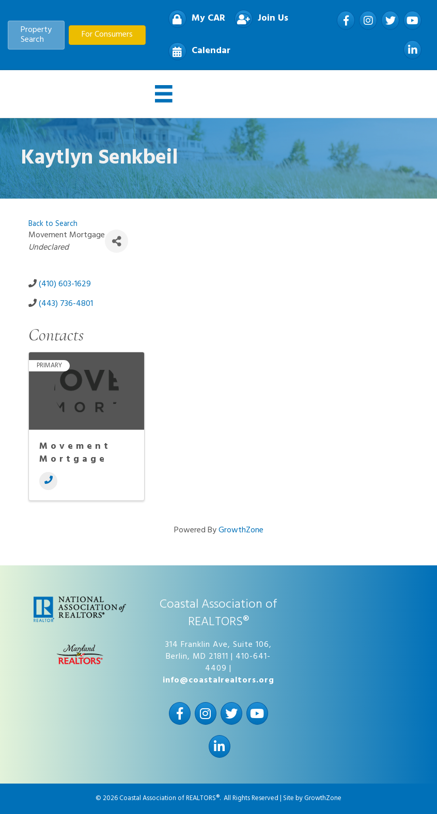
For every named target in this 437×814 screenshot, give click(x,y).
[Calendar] (196, 51)
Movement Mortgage (75, 453)
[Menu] (164, 94)
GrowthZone (240, 530)
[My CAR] (194, 19)
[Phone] (48, 481)
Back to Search (52, 224)
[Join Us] (258, 19)
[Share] (116, 241)
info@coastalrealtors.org (218, 680)
